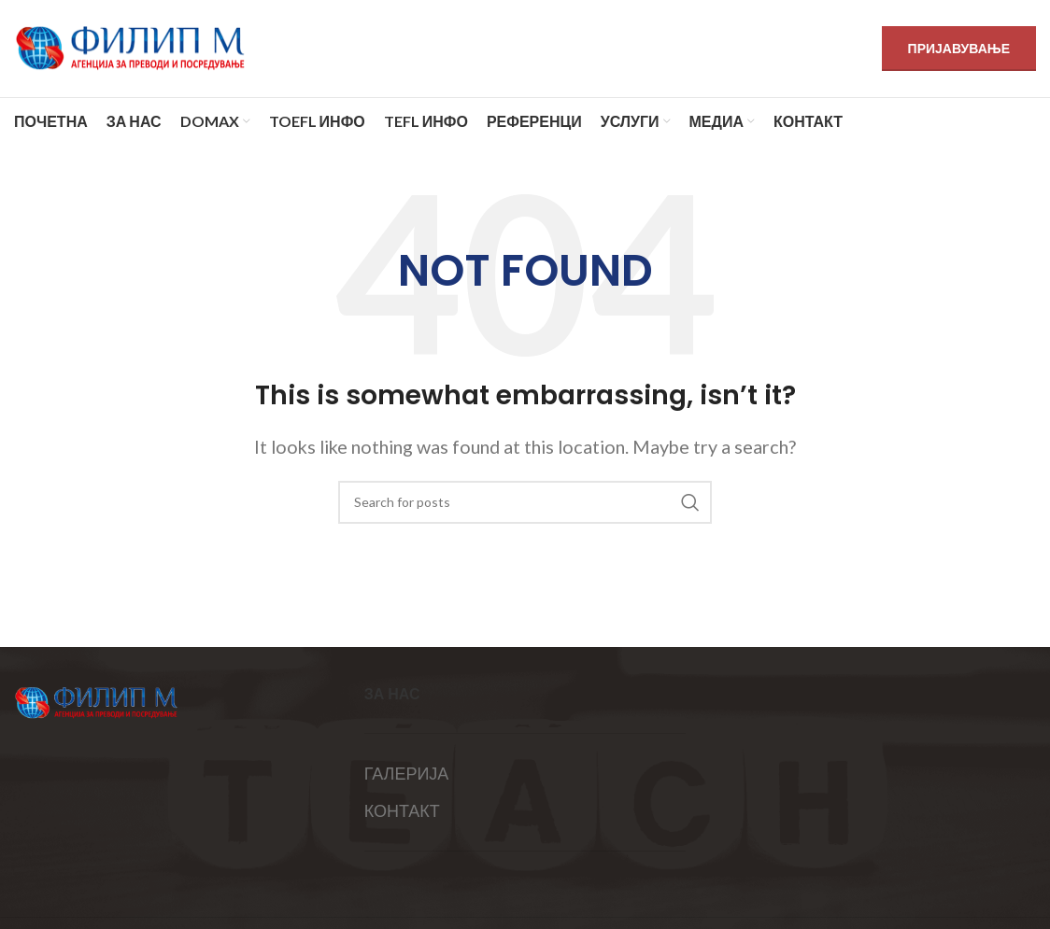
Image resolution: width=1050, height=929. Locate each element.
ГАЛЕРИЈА (406, 773)
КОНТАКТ (402, 810)
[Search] (525, 502)
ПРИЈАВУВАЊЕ (959, 48)
